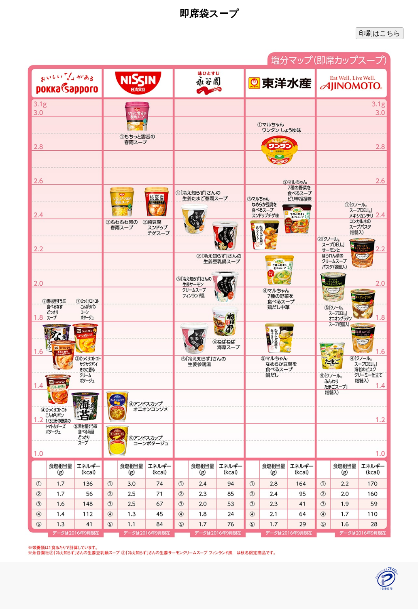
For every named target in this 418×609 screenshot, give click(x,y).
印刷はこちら (379, 33)
